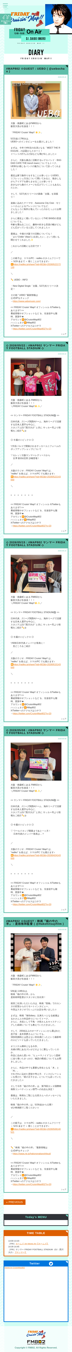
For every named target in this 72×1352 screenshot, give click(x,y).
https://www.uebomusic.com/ (27, 301)
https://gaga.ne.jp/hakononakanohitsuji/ (32, 1153)
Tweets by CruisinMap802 (14, 1268)
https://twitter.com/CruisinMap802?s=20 (32, 329)
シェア (63, 334)
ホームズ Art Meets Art (26, 1244)
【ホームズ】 (42, 1244)
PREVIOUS (16, 1202)
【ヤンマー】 (20, 1252)
